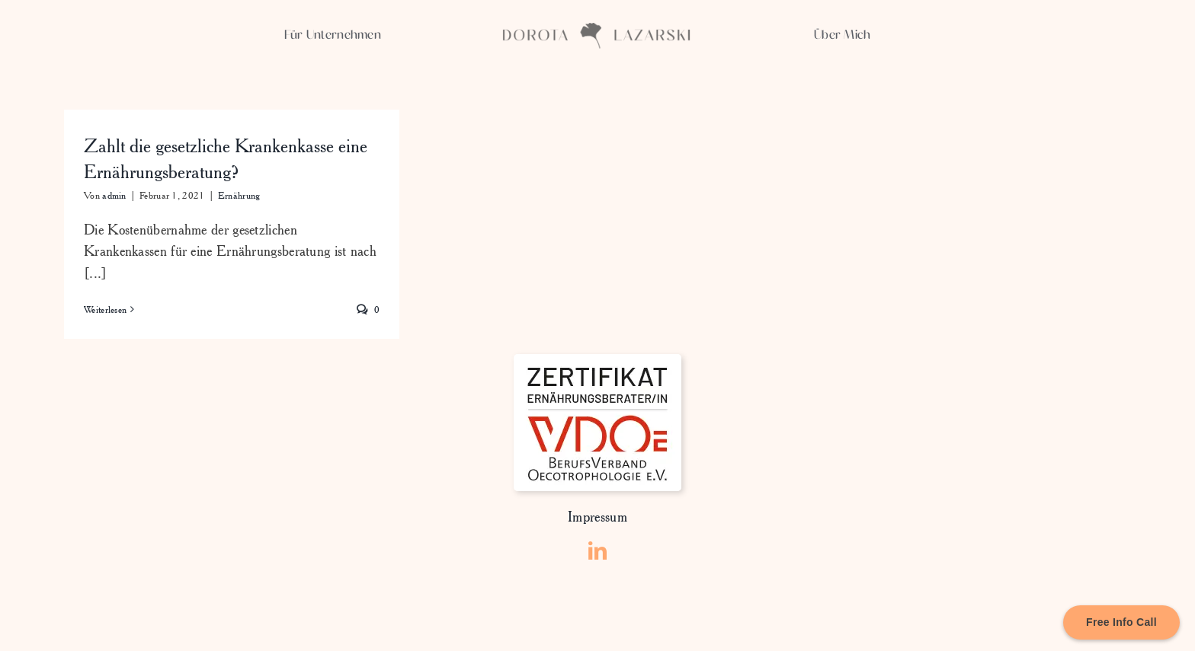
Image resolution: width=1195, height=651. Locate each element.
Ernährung (239, 195)
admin (114, 195)
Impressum (597, 516)
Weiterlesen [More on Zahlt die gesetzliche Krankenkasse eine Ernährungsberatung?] (105, 309)
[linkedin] (597, 550)
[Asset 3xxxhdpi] (597, 29)
